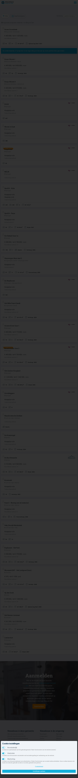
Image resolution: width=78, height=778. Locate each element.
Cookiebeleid (39, 766)
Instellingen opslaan (39, 771)
